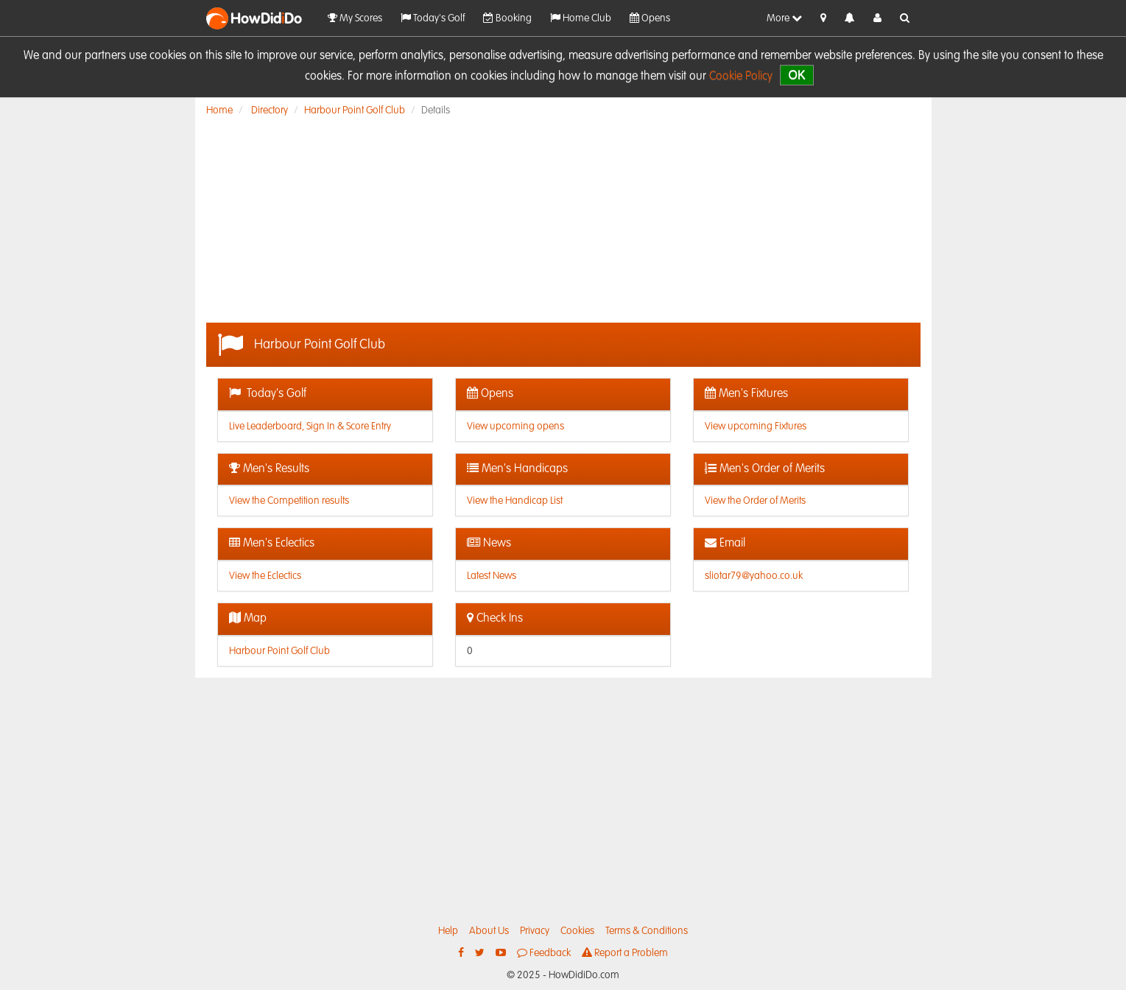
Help (448, 931)
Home (219, 110)
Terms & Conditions (646, 931)
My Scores (355, 18)
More (784, 18)
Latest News (491, 576)
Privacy (534, 931)
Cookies (577, 931)
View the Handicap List (515, 501)
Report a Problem (625, 952)
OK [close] (796, 75)
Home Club (580, 18)
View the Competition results (289, 501)
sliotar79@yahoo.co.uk (754, 576)
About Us (489, 931)
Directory (269, 110)
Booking (507, 18)
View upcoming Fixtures (755, 426)
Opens (650, 18)
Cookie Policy (741, 76)
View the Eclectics (265, 576)
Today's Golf (433, 18)
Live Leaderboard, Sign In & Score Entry (310, 426)
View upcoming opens (515, 426)
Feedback (544, 952)
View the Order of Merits (755, 501)
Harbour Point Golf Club (354, 110)
